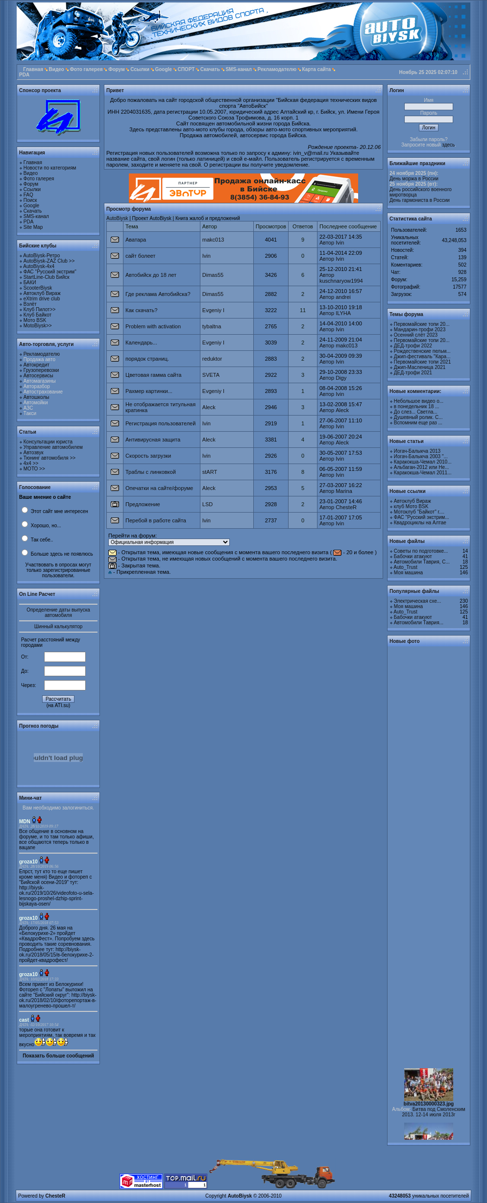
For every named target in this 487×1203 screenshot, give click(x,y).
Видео (56, 69)
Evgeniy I (213, 310)
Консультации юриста (48, 441)
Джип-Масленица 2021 (420, 367)
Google (163, 69)
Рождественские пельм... (422, 351)
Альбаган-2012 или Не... (421, 467)
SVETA (210, 375)
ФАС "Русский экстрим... (421, 517)
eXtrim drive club (42, 298)
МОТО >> (34, 468)
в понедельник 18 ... (416, 406)
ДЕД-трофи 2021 (413, 372)
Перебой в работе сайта (155, 520)
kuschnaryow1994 (341, 281)
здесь (448, 144)
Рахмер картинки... (148, 391)
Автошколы (36, 397)
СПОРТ (186, 69)
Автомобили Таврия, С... (422, 562)
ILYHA (343, 313)
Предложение (142, 504)
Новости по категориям (50, 168)
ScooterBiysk (38, 288)
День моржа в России (414, 178)
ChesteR (346, 507)
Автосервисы (38, 375)
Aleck (209, 407)
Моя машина (408, 572)
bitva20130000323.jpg (429, 1108)
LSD (207, 504)
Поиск (30, 200)
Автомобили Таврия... (418, 622)
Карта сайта (316, 69)
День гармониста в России (420, 200)
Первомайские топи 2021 (422, 362)
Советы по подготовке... (421, 551)
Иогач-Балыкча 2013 (417, 451)
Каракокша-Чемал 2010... (423, 462)
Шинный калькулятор (58, 626)
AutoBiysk (117, 218)
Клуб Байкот (37, 315)
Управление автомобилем (53, 447)
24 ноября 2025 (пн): (414, 173)
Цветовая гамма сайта (153, 375)
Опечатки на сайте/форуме (159, 488)
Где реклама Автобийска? (158, 294)
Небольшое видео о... (418, 401)
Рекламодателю (276, 69)
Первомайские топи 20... (422, 324)
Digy (341, 378)
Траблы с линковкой (150, 472)
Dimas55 (212, 275)
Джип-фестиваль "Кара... (422, 356)
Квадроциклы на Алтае (420, 522)
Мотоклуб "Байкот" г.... (419, 512)
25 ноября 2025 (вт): (414, 184)
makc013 (213, 240)
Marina (344, 491)
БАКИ (30, 282)
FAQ (28, 194)
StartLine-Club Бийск (47, 277)
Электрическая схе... (417, 601)
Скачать (210, 69)
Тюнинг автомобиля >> (49, 458)
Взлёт (30, 304)
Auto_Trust (405, 567)
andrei (343, 297)
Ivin (340, 243)
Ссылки (139, 69)
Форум (116, 69)
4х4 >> (31, 463)
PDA (24, 74)
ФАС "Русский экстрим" (50, 271)
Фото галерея (86, 69)
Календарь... (141, 342)
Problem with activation (153, 326)
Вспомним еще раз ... (418, 422)
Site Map (33, 227)
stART (209, 472)
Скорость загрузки (148, 456)
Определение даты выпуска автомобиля (58, 612)
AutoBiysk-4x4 (38, 266)
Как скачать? (141, 310)
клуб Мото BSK (411, 506)
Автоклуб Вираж (42, 293)
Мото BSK (35, 320)
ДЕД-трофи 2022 (413, 345)
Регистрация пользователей (160, 423)
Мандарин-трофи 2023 (419, 329)
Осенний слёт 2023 (416, 335)
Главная (33, 69)
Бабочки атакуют (413, 556)
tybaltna (211, 326)
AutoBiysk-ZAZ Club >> (49, 261)
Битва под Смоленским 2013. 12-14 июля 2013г (433, 1116)
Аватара (135, 240)
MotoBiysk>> (38, 325)
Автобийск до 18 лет (150, 275)
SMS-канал (238, 69)
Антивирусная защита (152, 439)
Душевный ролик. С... (418, 417)
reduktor (212, 359)
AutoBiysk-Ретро (41, 255)
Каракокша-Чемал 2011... (423, 472)
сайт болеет (140, 256)
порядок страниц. (147, 359)
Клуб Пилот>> (40, 309)
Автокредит (36, 365)
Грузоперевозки (41, 370)
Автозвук (34, 452)
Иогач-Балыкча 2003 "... (421, 456)
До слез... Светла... (416, 412)
